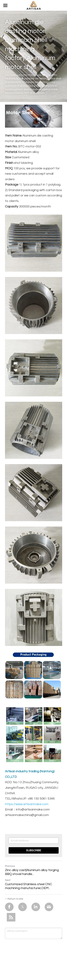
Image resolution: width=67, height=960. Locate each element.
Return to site (14, 899)
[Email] (49, 907)
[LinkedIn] (35, 907)
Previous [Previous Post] (10, 866)
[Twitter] (22, 907)
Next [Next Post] (8, 880)
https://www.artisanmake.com (26, 804)
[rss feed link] (11, 917)
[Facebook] (9, 907)
